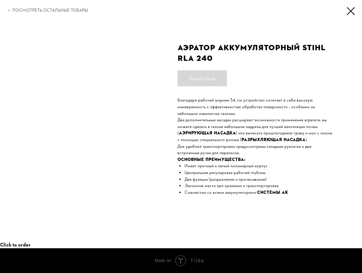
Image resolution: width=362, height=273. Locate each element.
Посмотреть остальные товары (50, 10)
